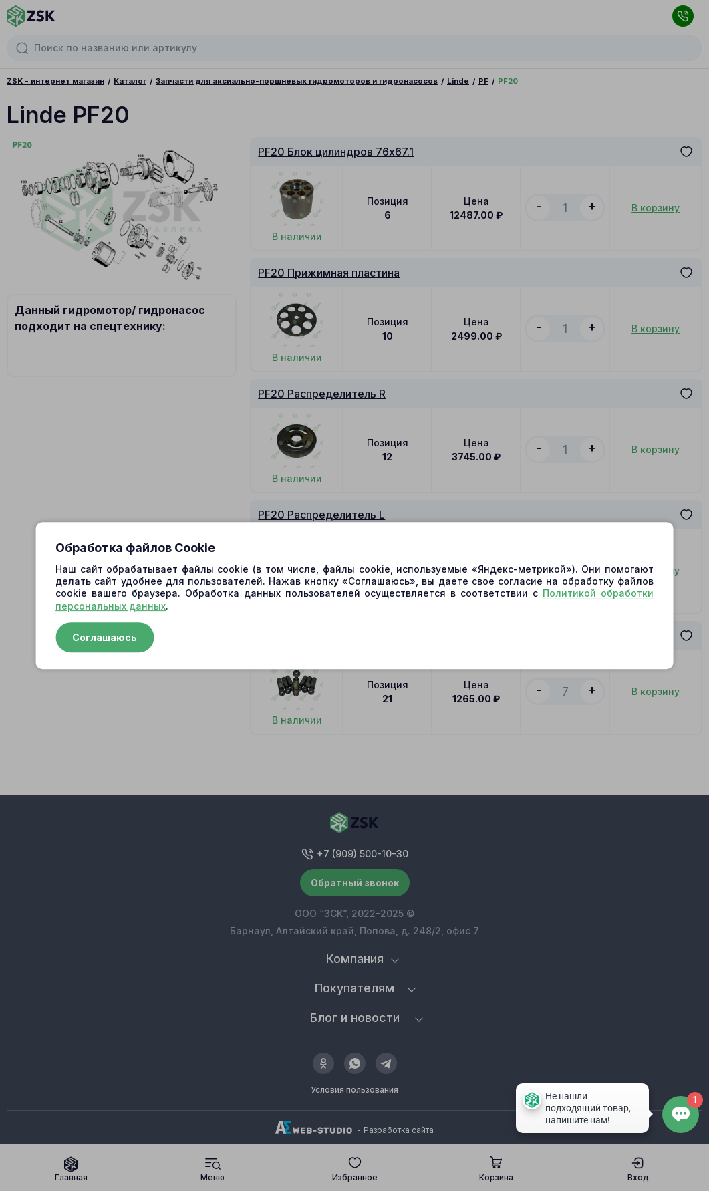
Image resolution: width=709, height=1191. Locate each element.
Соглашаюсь (104, 637)
